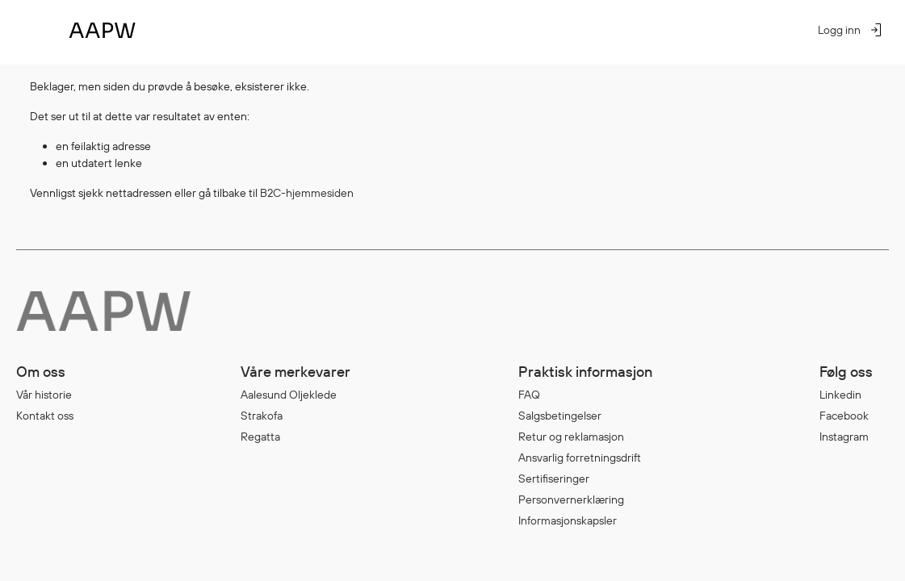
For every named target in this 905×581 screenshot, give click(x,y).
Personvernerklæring (571, 499)
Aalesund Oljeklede (289, 394)
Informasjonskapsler (567, 520)
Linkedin (840, 394)
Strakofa (262, 415)
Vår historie (44, 394)
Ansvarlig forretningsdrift (579, 457)
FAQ (529, 394)
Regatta (260, 436)
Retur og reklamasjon (571, 436)
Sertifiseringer (553, 478)
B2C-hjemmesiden (307, 193)
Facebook (844, 415)
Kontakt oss (44, 415)
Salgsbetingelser (559, 415)
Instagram (844, 436)
